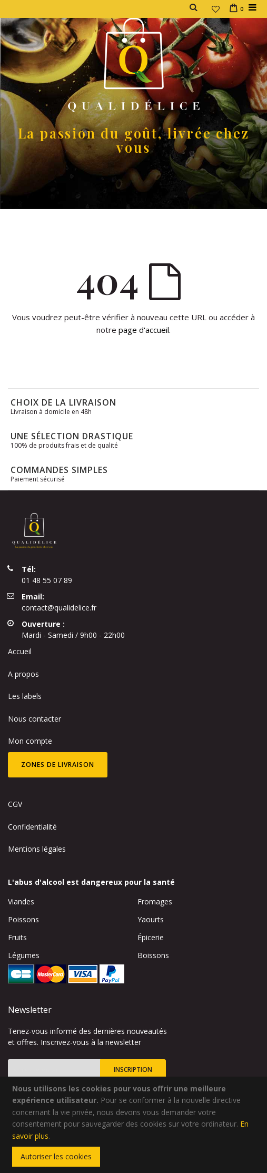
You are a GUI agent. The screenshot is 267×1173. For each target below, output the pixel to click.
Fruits (17, 937)
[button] (215, 9)
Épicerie (150, 937)
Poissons (23, 919)
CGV (15, 804)
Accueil (20, 651)
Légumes (23, 955)
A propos (23, 674)
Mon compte (30, 741)
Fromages (154, 901)
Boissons (153, 955)
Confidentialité (32, 827)
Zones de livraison (57, 764)
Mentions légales (37, 849)
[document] (135, 1125)
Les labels (25, 696)
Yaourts (150, 919)
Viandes (21, 901)
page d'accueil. (144, 329)
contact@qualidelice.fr (59, 608)
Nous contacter (34, 719)
